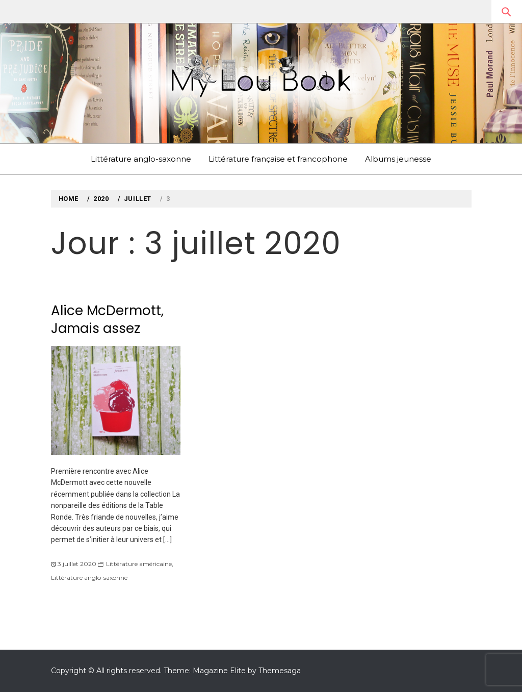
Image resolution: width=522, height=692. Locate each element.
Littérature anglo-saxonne (141, 159)
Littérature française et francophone (278, 159)
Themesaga (279, 670)
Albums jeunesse (398, 159)
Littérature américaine (139, 564)
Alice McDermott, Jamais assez (107, 319)
